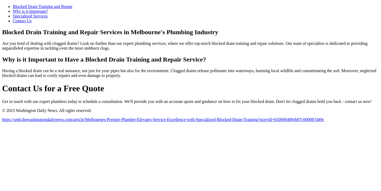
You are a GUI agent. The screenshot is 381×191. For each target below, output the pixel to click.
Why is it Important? (30, 11)
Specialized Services (30, 16)
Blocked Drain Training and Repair (42, 6)
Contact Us (22, 21)
